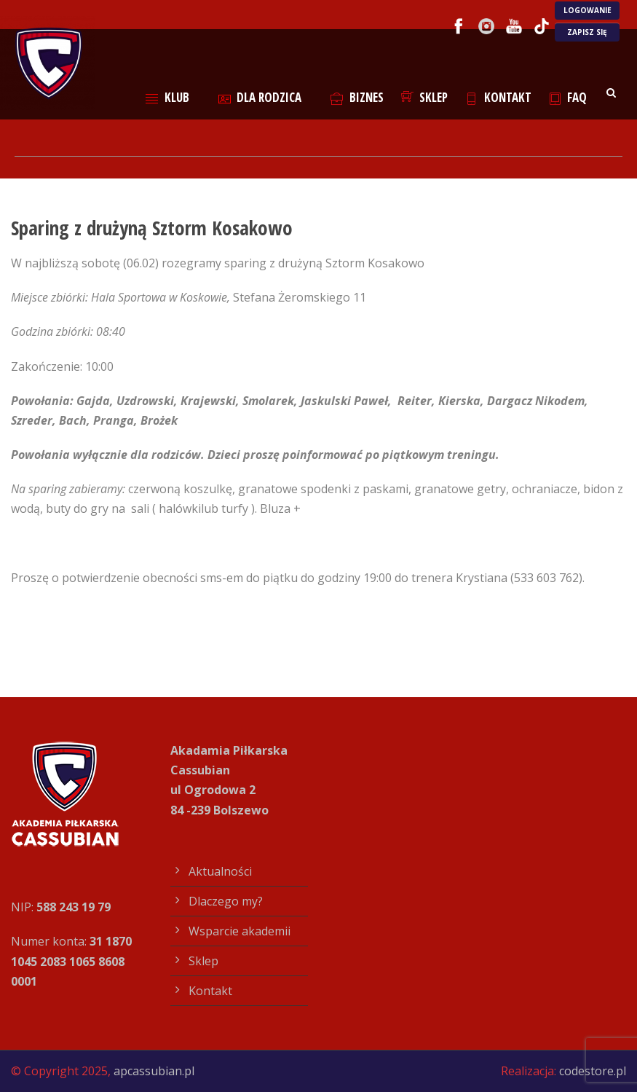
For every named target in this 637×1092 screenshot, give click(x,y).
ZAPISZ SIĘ (587, 32)
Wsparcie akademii (239, 931)
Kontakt (498, 97)
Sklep (424, 97)
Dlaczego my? (226, 901)
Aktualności (220, 871)
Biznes (357, 97)
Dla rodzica (260, 97)
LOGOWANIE (587, 10)
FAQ (568, 97)
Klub (167, 97)
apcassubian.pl (154, 1071)
